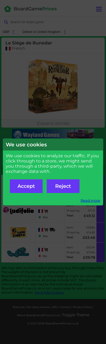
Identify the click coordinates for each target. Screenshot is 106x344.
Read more (90, 200)
